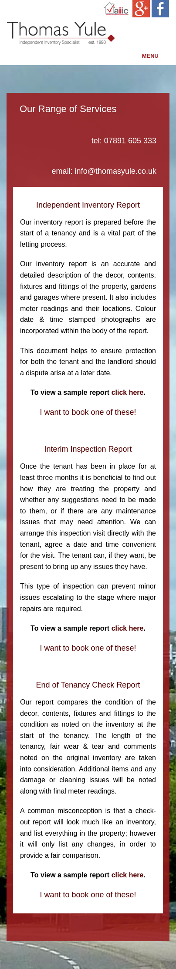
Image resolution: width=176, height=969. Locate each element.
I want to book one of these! (88, 412)
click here (128, 392)
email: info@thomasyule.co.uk (104, 171)
